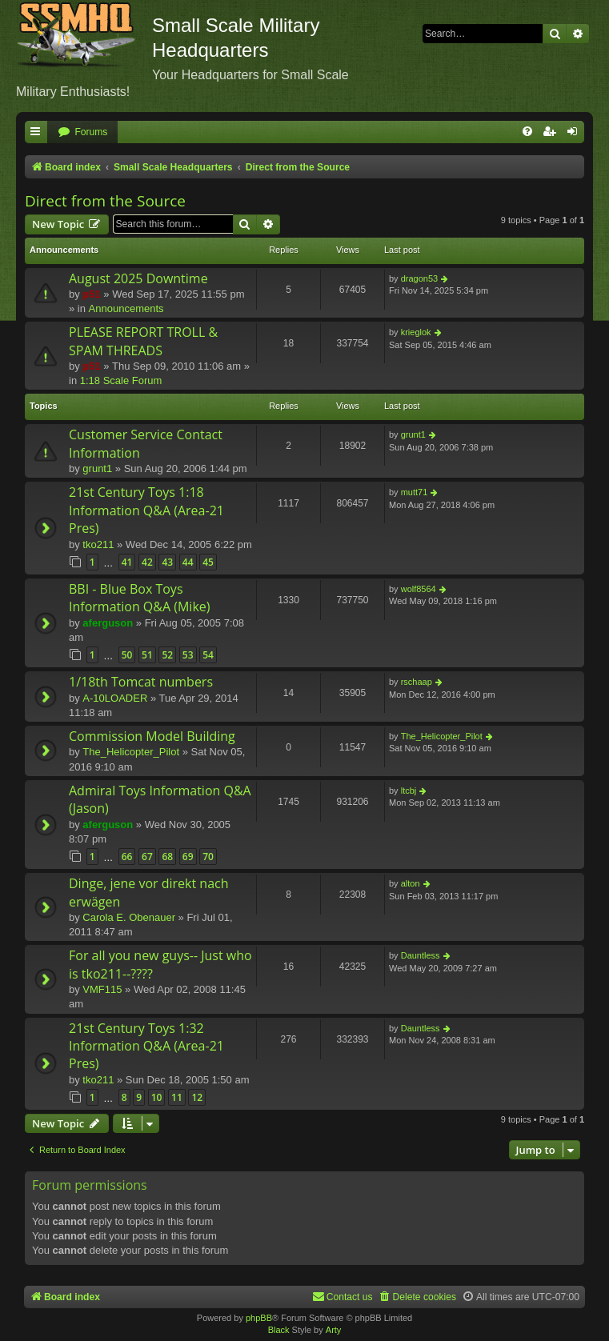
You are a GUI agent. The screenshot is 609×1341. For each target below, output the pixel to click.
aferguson (107, 623)
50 (127, 655)
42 (147, 562)
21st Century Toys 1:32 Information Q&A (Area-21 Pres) (146, 1046)
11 (176, 1097)
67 (147, 856)
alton (410, 883)
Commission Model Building (152, 736)
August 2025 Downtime (138, 278)
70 (208, 856)
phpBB (259, 1318)
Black (279, 1330)
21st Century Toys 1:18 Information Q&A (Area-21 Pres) (146, 510)
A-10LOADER (114, 698)
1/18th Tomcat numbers (141, 682)
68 (167, 856)
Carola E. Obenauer (128, 917)
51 (147, 655)
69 (188, 856)
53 (188, 655)
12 (196, 1097)
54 (208, 655)
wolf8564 (418, 589)
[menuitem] (82, 132)
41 (127, 562)
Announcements (126, 308)
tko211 (98, 544)
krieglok (416, 332)
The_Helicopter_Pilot (130, 752)
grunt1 (97, 468)
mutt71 (414, 492)
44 (188, 562)
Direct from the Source (105, 200)
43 (167, 562)
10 (156, 1097)
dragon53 (420, 278)
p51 (91, 294)
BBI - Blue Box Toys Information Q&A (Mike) (139, 597)
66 (127, 856)
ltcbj (409, 790)
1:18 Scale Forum (121, 380)
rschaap (416, 682)
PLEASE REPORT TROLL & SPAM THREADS (143, 340)
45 (208, 562)
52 (167, 655)
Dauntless (420, 955)
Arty (334, 1330)
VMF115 (102, 989)
